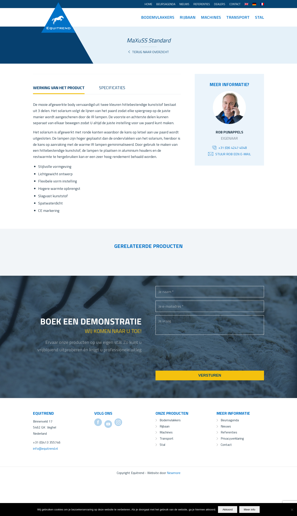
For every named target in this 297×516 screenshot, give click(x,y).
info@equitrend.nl (45, 485)
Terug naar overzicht (150, 51)
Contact (234, 4)
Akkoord (228, 509)
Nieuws (184, 4)
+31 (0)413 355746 (46, 479)
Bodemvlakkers (170, 456)
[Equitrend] (58, 11)
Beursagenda (165, 4)
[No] (292, 510)
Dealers (219, 4)
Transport (166, 475)
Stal (162, 481)
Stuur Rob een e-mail (233, 154)
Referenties (201, 4)
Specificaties (112, 124)
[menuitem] (148, 4)
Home (148, 4)
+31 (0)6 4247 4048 (232, 147)
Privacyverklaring (232, 475)
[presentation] (187, 395)
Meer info (249, 509)
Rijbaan (165, 463)
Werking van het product (59, 124)
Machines (166, 469)
